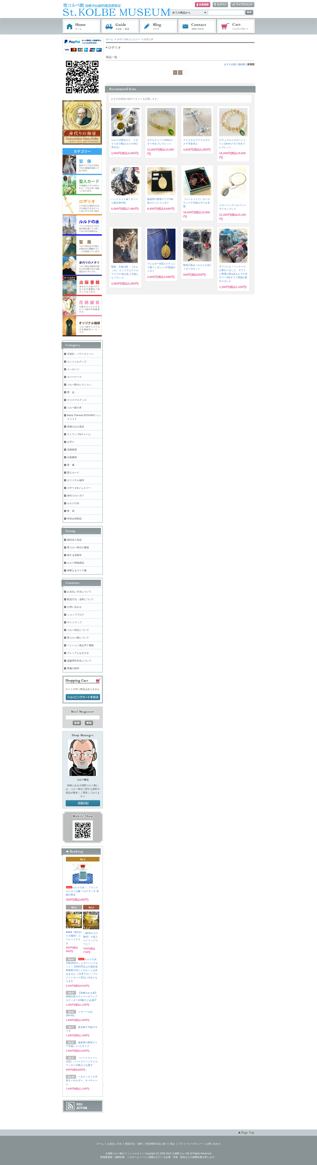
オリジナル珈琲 (75, 480)
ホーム (81, 26)
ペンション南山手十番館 (80, 645)
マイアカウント (242, 4)
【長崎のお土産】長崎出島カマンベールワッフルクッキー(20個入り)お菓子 (81, 996)
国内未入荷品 (74, 539)
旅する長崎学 (74, 555)
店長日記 (83, 803)
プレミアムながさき (78, 653)
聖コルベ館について (78, 637)
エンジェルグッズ (77, 361)
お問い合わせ (197, 26)
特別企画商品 (74, 518)
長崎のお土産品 (75, 426)
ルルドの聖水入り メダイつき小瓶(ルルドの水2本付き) (124, 144)
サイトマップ (74, 622)
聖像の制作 (73, 668)
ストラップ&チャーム (79, 434)
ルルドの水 (73, 503)
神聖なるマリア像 (77, 570)
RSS (79, 1104)
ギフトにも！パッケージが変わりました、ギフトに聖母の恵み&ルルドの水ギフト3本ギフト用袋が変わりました (233, 274)
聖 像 (70, 465)
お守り (70, 442)
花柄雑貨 (72, 449)
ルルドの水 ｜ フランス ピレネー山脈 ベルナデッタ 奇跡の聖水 (82, 891)
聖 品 (70, 392)
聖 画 (70, 511)
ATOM (81, 1108)
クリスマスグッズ (77, 400)
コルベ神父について (78, 630)
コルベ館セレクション (79, 384)
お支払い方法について (79, 591)
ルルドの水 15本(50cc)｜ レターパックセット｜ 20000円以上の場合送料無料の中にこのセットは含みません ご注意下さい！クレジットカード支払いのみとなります (82, 970)
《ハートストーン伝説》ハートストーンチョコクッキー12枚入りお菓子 (81, 1061)
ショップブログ (75, 614)
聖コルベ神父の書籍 (78, 547)
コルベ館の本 (74, 407)
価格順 (241, 64)
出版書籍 (72, 457)
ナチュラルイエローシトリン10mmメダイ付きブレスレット (232, 144)
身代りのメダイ (75, 495)
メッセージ (73, 369)
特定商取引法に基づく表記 (160, 1143)
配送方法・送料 (133, 1143)
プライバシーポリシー (190, 1143)
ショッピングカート (236, 26)
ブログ (159, 26)
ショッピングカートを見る (83, 697)
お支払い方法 (114, 1143)
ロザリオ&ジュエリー (128, 39)
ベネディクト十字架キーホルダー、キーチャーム (81, 1080)
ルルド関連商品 (75, 562)
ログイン (220, 4)
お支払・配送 (120, 26)
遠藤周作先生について (79, 660)
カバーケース (74, 377)
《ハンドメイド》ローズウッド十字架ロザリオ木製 (196, 203)
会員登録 (202, 4)
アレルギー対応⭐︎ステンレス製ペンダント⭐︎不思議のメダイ (161, 267)
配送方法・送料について (80, 599)
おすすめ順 (230, 64)
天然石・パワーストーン (80, 354)
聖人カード (73, 472)
